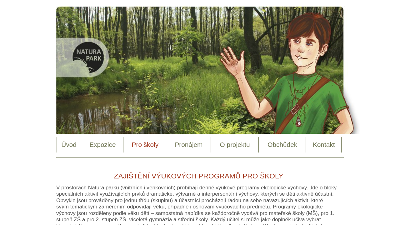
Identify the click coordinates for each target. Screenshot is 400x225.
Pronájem (188, 144)
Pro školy (145, 144)
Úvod (69, 144)
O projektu (235, 144)
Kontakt (324, 144)
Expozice (102, 144)
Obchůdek (282, 144)
